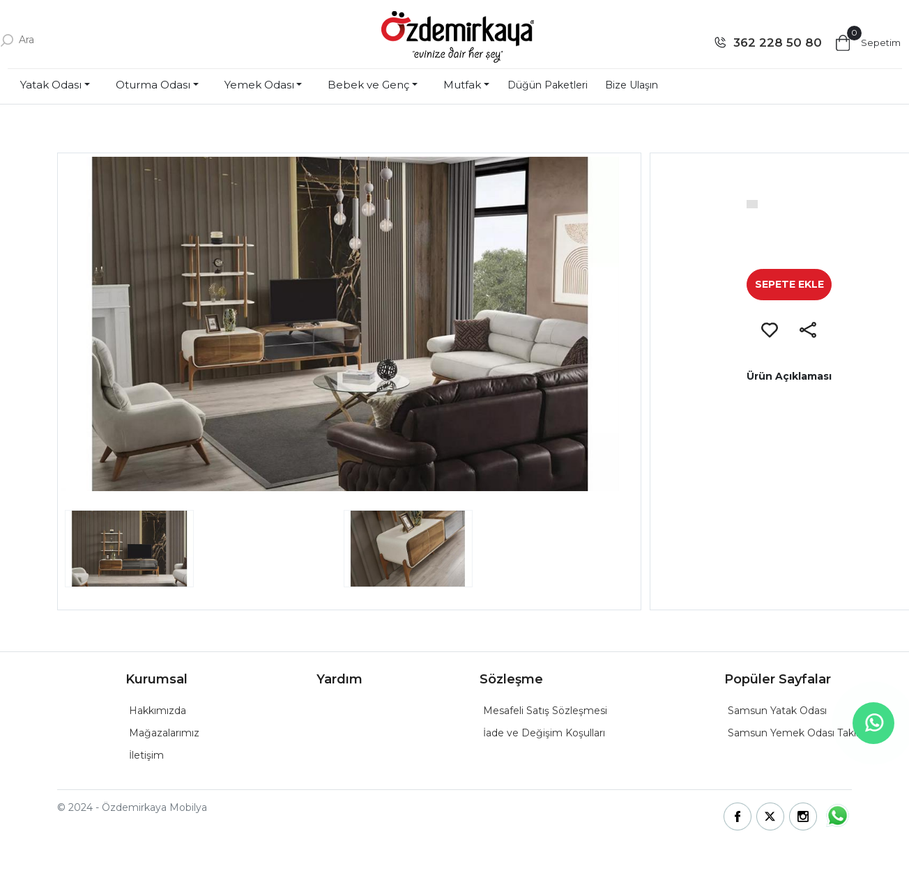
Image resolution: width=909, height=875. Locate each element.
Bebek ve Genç (368, 84)
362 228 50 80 (777, 42)
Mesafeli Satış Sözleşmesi (545, 710)
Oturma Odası (153, 84)
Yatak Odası (51, 84)
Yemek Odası (259, 84)
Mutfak (462, 84)
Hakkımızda (157, 710)
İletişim (146, 755)
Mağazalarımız (164, 733)
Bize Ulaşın (631, 85)
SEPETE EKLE (789, 284)
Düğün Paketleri (547, 85)
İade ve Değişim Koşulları (544, 733)
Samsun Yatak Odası (777, 710)
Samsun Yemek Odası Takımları (804, 733)
